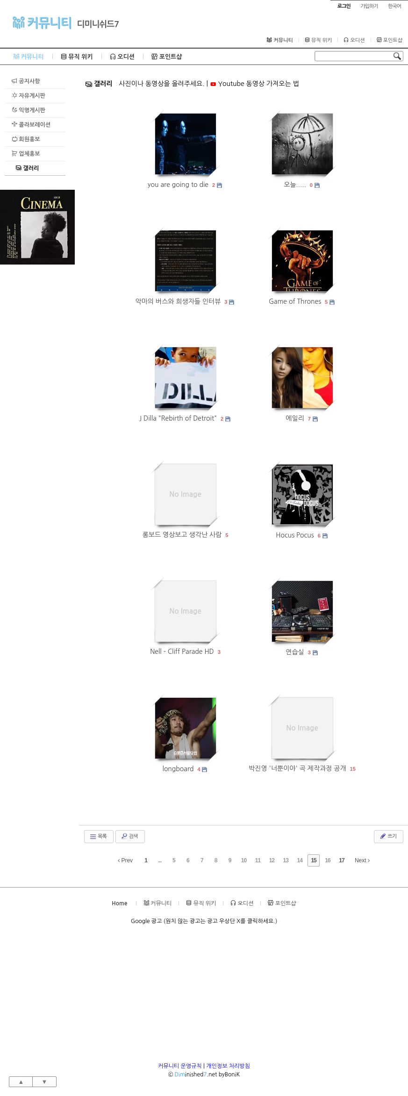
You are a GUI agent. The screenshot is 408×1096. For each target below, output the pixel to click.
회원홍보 (26, 139)
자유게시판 (28, 96)
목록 (98, 836)
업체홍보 (26, 153)
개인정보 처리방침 (228, 1066)
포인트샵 (389, 40)
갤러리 (27, 168)
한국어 (394, 6)
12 (271, 860)
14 (299, 860)
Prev (125, 860)
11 (257, 860)
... (159, 860)
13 (285, 860)
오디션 (354, 40)
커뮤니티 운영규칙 (180, 1066)
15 (353, 769)
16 (327, 860)
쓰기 (387, 836)
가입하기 (369, 6)
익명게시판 (28, 110)
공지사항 (26, 81)
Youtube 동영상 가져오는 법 (254, 83)
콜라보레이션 (31, 125)
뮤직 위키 (318, 40)
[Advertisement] (37, 405)
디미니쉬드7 (98, 24)
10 (243, 860)
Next (362, 860)
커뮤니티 (42, 22)
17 (341, 860)
